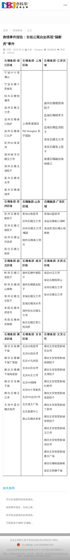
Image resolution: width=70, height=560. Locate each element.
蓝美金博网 (15, 540)
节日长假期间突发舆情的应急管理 (21, 499)
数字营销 (28, 540)
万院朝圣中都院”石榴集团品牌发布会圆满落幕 (21, 523)
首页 (5, 30)
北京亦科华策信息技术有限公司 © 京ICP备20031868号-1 (35, 549)
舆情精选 (17, 30)
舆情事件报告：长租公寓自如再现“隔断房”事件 (21, 507)
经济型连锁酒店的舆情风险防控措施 (21, 515)
